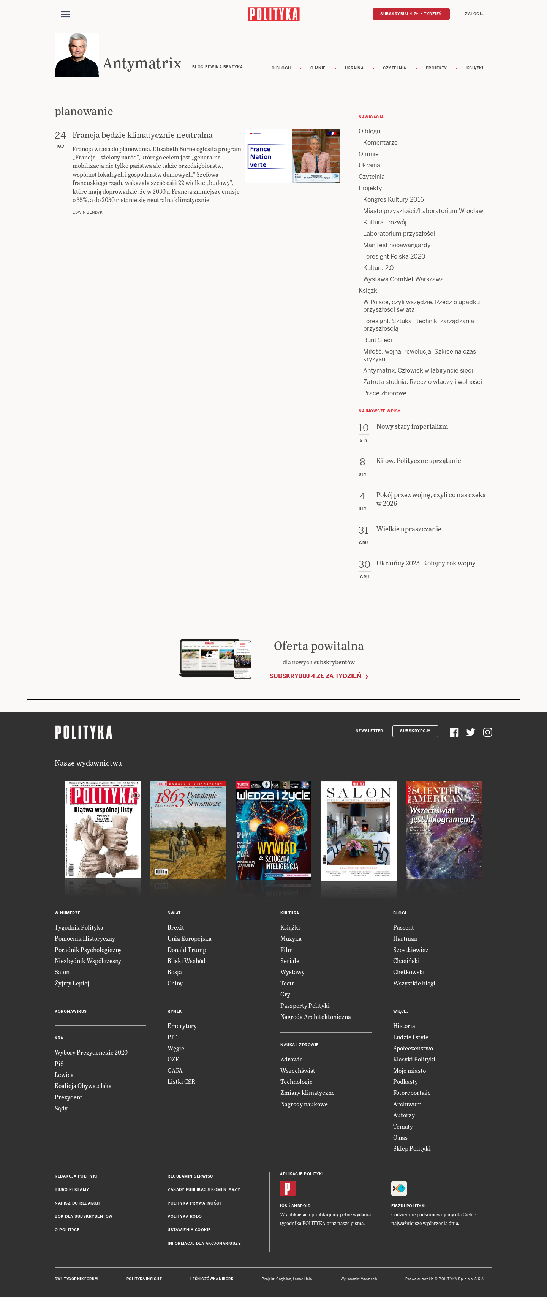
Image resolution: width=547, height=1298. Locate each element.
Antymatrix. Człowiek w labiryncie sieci (418, 372)
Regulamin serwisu (190, 1177)
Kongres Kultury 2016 (393, 201)
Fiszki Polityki (408, 1207)
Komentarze (380, 144)
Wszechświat (297, 1071)
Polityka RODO (185, 1217)
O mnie (318, 69)
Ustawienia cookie (189, 1231)
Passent (403, 928)
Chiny (175, 984)
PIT (172, 1038)
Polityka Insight (144, 1280)
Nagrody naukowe (304, 1105)
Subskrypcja (415, 732)
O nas (400, 1138)
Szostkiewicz (410, 950)
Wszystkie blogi (414, 984)
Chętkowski (409, 973)
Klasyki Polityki (414, 1060)
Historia (404, 1026)
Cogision (283, 1280)
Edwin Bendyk (88, 214)
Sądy (61, 1109)
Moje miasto (409, 1071)
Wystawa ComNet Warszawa (403, 280)
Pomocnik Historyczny (85, 939)
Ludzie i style (410, 1038)
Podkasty (405, 1082)
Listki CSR (181, 1082)
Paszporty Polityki (305, 1006)
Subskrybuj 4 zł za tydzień (315, 677)
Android (301, 1207)
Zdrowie (291, 1060)
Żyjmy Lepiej (72, 984)
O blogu (281, 69)
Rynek (175, 1012)
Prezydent (68, 1098)
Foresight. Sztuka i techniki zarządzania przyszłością (418, 326)
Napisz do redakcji (77, 1204)
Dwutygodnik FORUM (76, 1280)
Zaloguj (475, 13)
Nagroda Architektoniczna (315, 1017)
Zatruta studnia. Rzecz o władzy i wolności (422, 383)
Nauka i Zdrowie (299, 1046)
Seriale (289, 961)
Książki (475, 69)
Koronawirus (71, 1012)
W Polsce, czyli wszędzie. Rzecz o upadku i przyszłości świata (423, 307)
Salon (62, 973)
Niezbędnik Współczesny (88, 961)
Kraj (60, 1039)
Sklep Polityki (412, 1149)
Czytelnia (394, 69)
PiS (59, 1064)
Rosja (175, 973)
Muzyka (291, 939)
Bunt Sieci (377, 341)
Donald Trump (187, 950)
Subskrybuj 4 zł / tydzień (411, 13)
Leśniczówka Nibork (211, 1280)
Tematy (403, 1127)
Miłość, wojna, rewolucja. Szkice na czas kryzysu (419, 356)
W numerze (68, 914)
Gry (285, 995)
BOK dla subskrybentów (84, 1217)
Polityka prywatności (194, 1204)
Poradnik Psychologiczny (88, 950)
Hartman (405, 939)
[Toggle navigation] (65, 14)
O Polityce (67, 1231)
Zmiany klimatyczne (307, 1094)
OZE (173, 1060)
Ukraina (354, 69)
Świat (174, 914)
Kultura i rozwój (384, 223)
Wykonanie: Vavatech (359, 1280)
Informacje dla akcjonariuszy (204, 1244)
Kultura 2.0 (378, 269)
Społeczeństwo (413, 1049)
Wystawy (292, 973)
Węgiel (177, 1049)
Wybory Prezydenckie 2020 (91, 1053)
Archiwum (407, 1105)
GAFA (175, 1071)
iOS (284, 1207)
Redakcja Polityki (76, 1177)
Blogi (399, 914)
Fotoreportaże (412, 1094)
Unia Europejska (190, 939)
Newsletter (369, 732)
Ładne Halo (302, 1280)
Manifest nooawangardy (397, 246)
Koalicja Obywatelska (83, 1087)
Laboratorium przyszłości (399, 235)
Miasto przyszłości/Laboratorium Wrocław (423, 212)
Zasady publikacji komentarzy (204, 1190)
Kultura (289, 914)
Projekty (436, 69)
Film (286, 950)
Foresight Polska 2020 (394, 258)
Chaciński (406, 961)
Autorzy (404, 1116)
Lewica (64, 1075)
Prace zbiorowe (384, 394)
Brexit (176, 928)
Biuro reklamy (72, 1190)
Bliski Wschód (187, 961)
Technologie (296, 1082)
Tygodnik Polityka (79, 928)
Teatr (287, 984)
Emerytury (182, 1026)
